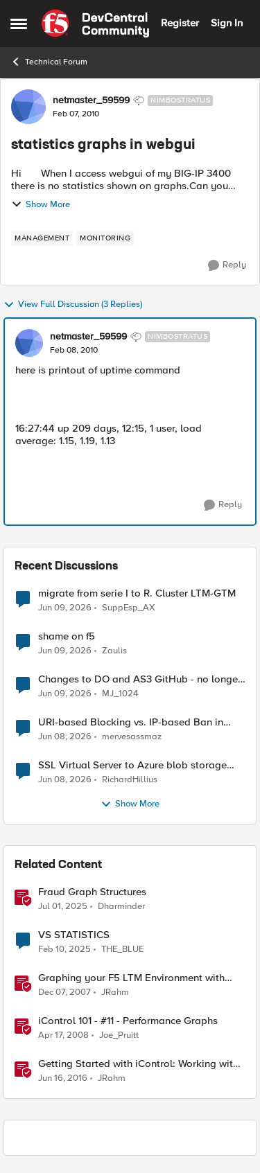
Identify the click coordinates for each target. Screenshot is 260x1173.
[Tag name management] (42, 238)
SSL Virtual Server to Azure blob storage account (132, 765)
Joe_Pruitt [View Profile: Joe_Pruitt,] (119, 1035)
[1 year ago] (62, 906)
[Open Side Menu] (18, 23)
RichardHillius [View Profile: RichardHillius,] (129, 780)
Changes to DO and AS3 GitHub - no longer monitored (139, 679)
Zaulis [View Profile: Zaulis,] (114, 651)
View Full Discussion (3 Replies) (72, 304)
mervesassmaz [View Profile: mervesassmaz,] (132, 737)
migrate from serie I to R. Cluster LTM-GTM (137, 593)
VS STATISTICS (74, 935)
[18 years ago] (64, 992)
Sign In (227, 23)
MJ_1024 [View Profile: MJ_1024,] (120, 694)
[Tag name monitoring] (105, 238)
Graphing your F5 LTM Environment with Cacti (131, 978)
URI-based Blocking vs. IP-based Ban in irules (130, 722)
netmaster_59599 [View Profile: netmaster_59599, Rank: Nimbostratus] (91, 100)
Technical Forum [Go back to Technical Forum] (48, 61)
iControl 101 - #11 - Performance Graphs (128, 1021)
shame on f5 (66, 636)
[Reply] (227, 265)
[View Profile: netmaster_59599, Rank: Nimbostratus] (28, 106)
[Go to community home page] (95, 23)
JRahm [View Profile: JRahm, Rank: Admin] (115, 992)
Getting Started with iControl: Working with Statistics (138, 1064)
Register (180, 23)
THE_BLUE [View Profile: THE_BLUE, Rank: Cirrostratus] (122, 949)
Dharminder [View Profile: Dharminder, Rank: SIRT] (121, 906)
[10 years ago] (62, 1078)
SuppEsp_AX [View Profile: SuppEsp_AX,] (128, 607)
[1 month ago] (65, 607)
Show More (40, 204)
